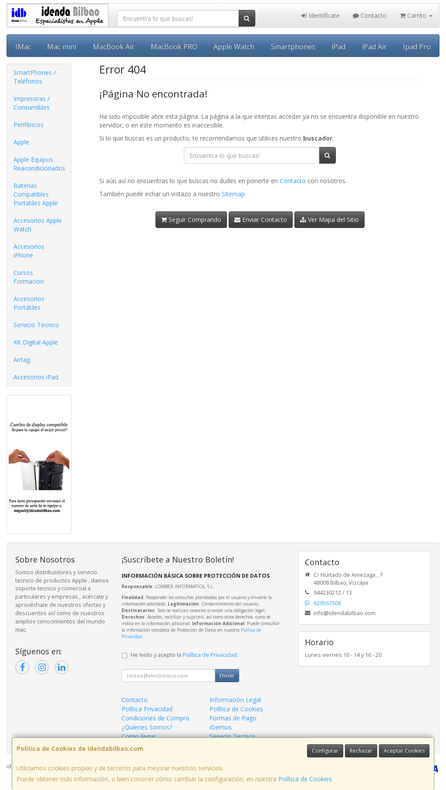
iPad (338, 46)
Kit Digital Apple (36, 342)
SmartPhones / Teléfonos (35, 76)
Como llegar (139, 736)
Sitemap (233, 194)
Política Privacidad (147, 709)
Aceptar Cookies (404, 750)
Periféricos (29, 125)
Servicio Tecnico (36, 325)
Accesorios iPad (36, 377)
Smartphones (293, 46)
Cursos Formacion (29, 276)
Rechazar (361, 750)
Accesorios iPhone (29, 250)
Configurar (325, 750)
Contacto (370, 15)
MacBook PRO (174, 46)
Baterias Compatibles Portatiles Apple (36, 194)
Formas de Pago (233, 718)
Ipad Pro (417, 46)
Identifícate (320, 15)
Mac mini (61, 46)
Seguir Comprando (191, 219)
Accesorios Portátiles (29, 303)
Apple (21, 142)
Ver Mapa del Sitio (329, 219)
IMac (23, 46)
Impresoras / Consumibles (32, 102)
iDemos (220, 727)
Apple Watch (233, 46)
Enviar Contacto (260, 219)
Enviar (227, 675)
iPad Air (374, 46)
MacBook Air (114, 46)
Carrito (416, 15)
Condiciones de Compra (155, 718)
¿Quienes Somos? (147, 727)
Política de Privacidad (209, 655)
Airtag (22, 359)
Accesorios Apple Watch (38, 224)
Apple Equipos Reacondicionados (39, 163)
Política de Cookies (305, 779)
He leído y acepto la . (184, 655)
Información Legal (235, 700)
